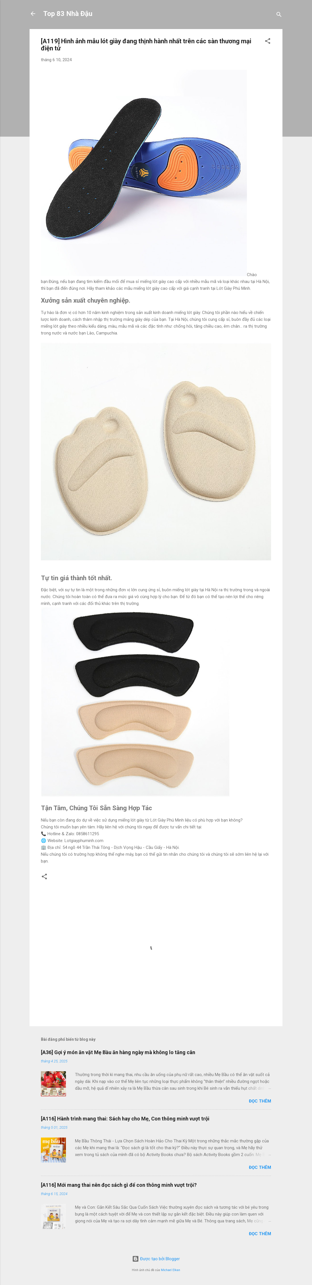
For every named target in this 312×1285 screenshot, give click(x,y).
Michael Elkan (170, 1270)
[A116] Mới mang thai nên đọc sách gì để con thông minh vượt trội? (119, 1185)
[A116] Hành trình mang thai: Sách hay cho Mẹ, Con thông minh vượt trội (125, 1119)
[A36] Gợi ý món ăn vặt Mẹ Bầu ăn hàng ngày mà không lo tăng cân (118, 1052)
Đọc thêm (260, 1101)
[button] (267, 42)
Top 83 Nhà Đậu (67, 14)
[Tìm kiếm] (279, 15)
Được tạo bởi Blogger (156, 1258)
